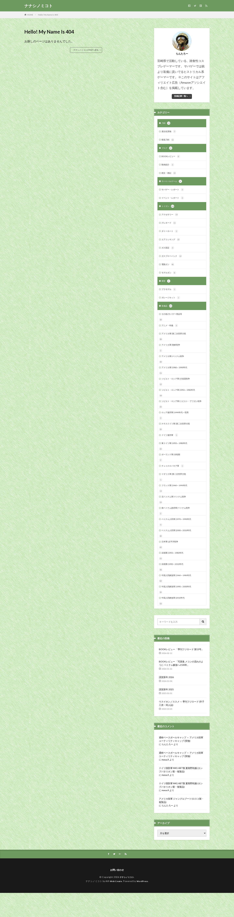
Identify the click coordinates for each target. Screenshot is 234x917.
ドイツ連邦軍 (171, 451)
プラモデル (170, 296)
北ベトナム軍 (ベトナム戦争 (176, 515)
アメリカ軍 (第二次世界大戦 (176, 342)
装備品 (167, 313)
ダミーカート (171, 235)
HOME (30, 15)
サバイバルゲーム (173, 184)
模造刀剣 (169, 140)
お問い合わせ (117, 893)
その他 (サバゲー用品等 (173, 321)
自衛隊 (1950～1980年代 (174, 574)
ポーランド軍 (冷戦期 (172, 471)
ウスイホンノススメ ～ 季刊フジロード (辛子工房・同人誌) (181, 726)
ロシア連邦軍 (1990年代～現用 (177, 427)
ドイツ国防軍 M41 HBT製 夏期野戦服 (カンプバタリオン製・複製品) (181, 793)
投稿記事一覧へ (181, 96)
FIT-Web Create (113, 905)
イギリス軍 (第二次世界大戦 (176, 492)
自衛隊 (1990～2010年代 (174, 585)
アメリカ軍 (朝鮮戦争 (172, 354)
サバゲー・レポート (174, 192)
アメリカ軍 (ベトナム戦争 (175, 365)
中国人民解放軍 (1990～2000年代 (179, 609)
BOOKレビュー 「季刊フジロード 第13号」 (181, 672)
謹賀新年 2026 (166, 700)
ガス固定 (169, 253)
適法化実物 (170, 132)
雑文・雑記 (170, 175)
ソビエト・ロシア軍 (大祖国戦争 (178, 389)
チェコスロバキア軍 (174, 483)
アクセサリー (171, 218)
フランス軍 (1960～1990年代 (176, 503)
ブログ (167, 149)
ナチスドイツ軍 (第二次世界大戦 (178, 439)
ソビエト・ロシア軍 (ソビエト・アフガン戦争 (181, 414)
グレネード (170, 227)
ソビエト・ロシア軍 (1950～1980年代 (181, 400)
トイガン (169, 209)
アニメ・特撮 (171, 333)
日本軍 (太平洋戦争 (171, 562)
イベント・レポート (174, 201)
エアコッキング (172, 244)
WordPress (143, 905)
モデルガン (170, 279)
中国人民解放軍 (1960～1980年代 (179, 597)
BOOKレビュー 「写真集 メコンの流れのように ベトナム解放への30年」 (181, 686)
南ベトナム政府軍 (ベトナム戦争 (178, 527)
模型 (166, 287)
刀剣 (166, 123)
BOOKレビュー (172, 158)
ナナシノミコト (38, 6)
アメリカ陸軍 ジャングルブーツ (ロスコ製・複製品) (181, 823)
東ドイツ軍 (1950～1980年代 (176, 459)
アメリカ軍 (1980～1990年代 (176, 377)
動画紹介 (169, 166)
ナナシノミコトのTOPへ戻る (86, 50)
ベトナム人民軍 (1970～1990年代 (179, 538)
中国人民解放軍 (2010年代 (175, 621)
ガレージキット (172, 304)
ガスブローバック (173, 261)
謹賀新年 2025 (166, 712)
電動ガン (169, 270)
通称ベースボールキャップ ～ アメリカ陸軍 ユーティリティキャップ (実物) (181, 762)
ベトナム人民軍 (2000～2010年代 (179, 550)
